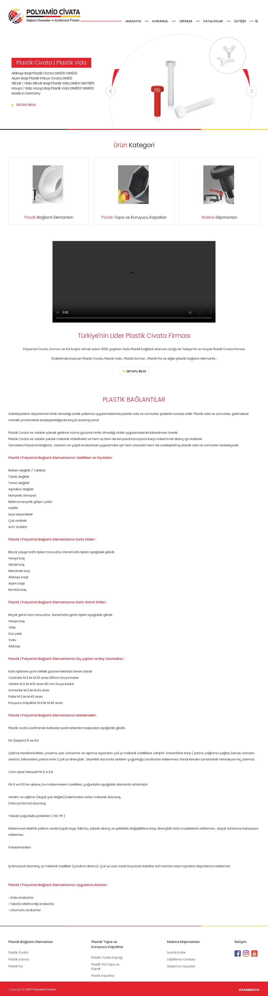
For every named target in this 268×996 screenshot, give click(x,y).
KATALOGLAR (213, 21)
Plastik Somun (18, 959)
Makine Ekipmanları (183, 941)
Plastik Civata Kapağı (106, 957)
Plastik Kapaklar (103, 976)
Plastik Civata (18, 952)
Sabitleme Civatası (181, 959)
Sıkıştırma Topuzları (181, 966)
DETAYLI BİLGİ (26, 105)
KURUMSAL (160, 21)
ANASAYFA (133, 21)
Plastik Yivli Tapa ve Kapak (105, 966)
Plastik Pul (15, 966)
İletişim (240, 941)
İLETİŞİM (240, 21)
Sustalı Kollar (176, 952)
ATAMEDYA (249, 990)
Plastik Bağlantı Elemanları (30, 941)
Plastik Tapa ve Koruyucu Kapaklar (107, 944)
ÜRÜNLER (185, 21)
